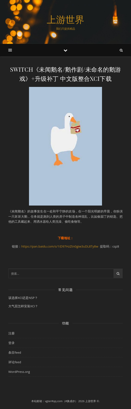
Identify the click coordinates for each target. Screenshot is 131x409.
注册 (11, 333)
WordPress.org (19, 372)
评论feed (14, 362)
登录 (11, 343)
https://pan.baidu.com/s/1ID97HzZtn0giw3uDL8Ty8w (59, 246)
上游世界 (65, 19)
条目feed (14, 352)
